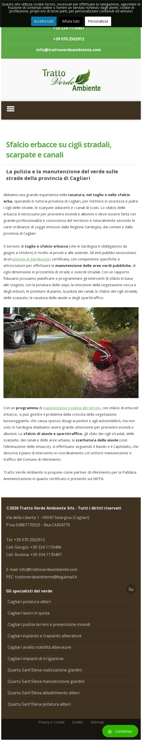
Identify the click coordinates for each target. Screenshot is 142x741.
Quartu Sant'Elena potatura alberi (39, 704)
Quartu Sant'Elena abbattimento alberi (44, 692)
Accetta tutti (44, 21)
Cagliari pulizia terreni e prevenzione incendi (49, 624)
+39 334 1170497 (68, 28)
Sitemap (97, 722)
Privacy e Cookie (51, 722)
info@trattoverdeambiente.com (68, 49)
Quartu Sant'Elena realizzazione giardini (45, 670)
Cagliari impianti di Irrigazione (35, 658)
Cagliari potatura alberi (29, 601)
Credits (77, 722)
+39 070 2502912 (68, 39)
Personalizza (98, 21)
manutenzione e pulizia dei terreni (71, 407)
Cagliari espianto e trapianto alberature (44, 636)
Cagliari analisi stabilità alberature (39, 647)
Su (131, 589)
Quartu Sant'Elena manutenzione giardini (46, 681)
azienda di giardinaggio (31, 258)
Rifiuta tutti (71, 21)
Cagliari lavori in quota (28, 613)
